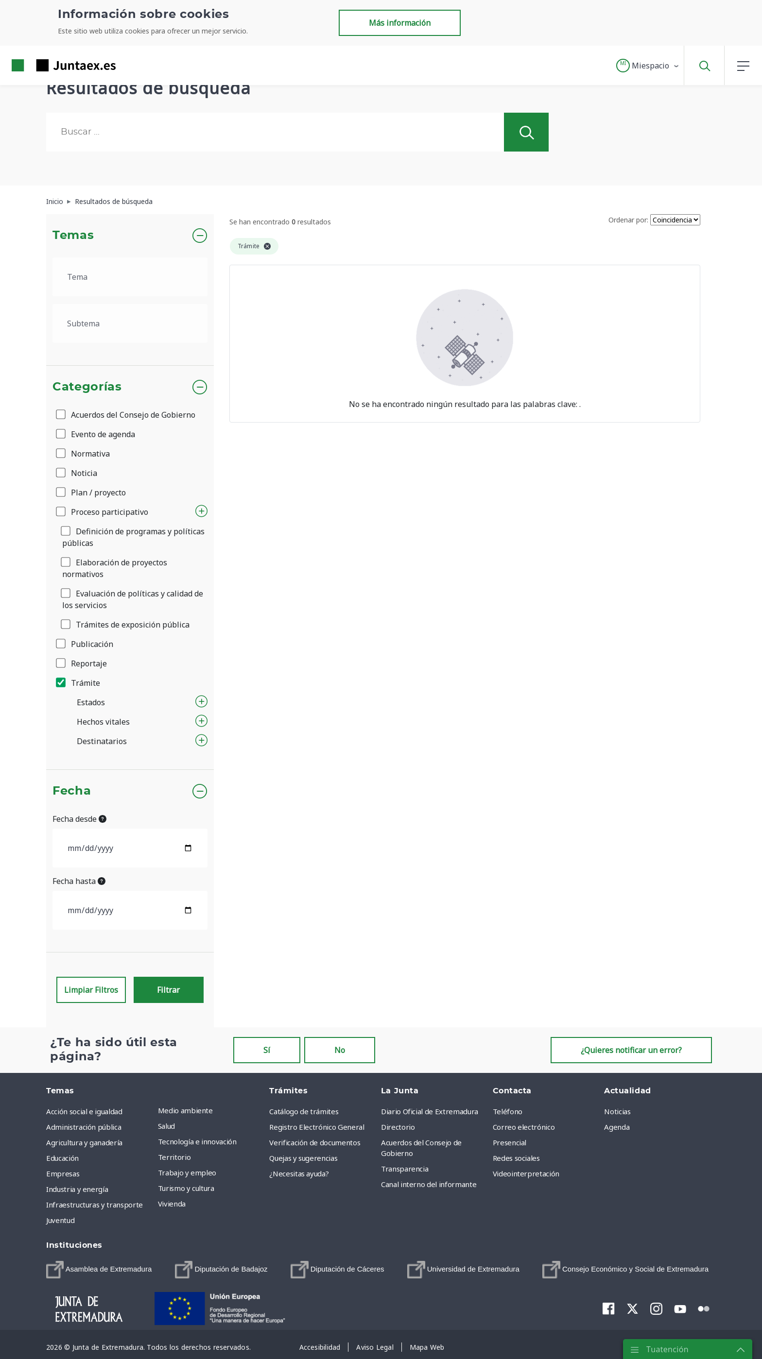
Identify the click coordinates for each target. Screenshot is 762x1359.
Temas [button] (73, 235)
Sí (266, 1050)
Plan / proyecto (91, 492)
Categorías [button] (87, 387)
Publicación (85, 644)
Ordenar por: (628, 219)
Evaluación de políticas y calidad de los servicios (132, 599)
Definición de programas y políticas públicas (133, 537)
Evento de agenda (96, 434)
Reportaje (82, 663)
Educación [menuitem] (62, 1158)
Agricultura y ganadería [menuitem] (84, 1142)
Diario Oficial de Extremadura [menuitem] (429, 1111)
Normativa (83, 453)
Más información (400, 22)
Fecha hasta (78, 881)
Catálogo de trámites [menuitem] (303, 1111)
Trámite (78, 683)
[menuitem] (99, 1269)
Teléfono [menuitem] (507, 1111)
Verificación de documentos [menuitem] (314, 1142)
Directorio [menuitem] (398, 1127)
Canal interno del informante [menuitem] (428, 1184)
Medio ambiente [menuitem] (185, 1110)
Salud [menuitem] (166, 1126)
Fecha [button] (71, 791)
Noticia (77, 473)
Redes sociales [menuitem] (516, 1158)
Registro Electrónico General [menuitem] (316, 1127)
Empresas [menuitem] (62, 1173)
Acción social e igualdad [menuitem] (84, 1111)
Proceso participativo (102, 512)
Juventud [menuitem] (60, 1220)
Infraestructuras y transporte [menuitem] (94, 1204)
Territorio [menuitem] (174, 1157)
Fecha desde (79, 819)
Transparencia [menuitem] (404, 1168)
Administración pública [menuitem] (83, 1127)
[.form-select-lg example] (130, 276)
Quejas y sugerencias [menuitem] (303, 1158)
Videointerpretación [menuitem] (526, 1173)
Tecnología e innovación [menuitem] (197, 1141)
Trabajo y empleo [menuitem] (187, 1172)
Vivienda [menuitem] (172, 1203)
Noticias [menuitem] (617, 1111)
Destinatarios (102, 741)
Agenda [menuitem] (616, 1127)
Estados (91, 702)
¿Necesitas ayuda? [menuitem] (299, 1173)
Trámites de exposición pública (126, 624)
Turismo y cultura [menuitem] (186, 1188)
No (339, 1050)
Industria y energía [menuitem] (77, 1189)
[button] (648, 65)
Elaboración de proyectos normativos (114, 568)
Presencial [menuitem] (510, 1142)
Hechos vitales (103, 721)
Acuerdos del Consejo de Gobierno (126, 414)
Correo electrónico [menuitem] (524, 1127)
